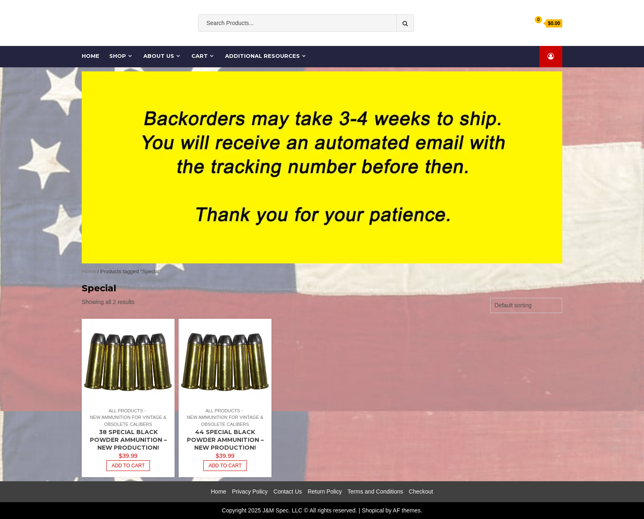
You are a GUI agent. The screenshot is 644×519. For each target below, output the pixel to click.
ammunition (315, 40)
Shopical (373, 510)
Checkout (421, 491)
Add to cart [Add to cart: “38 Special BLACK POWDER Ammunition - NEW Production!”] (128, 466)
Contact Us (288, 491)
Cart (199, 56)
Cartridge (396, 40)
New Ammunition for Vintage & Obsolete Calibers (128, 421)
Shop (117, 56)
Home (91, 56)
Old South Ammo (269, 40)
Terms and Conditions (375, 491)
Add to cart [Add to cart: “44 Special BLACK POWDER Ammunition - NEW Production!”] (225, 466)
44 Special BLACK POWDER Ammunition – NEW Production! (225, 439)
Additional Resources (262, 56)
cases (370, 40)
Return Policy (325, 491)
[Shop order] (526, 305)
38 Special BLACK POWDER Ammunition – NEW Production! (128, 439)
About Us (158, 56)
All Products (125, 410)
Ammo (347, 40)
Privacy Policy (250, 491)
